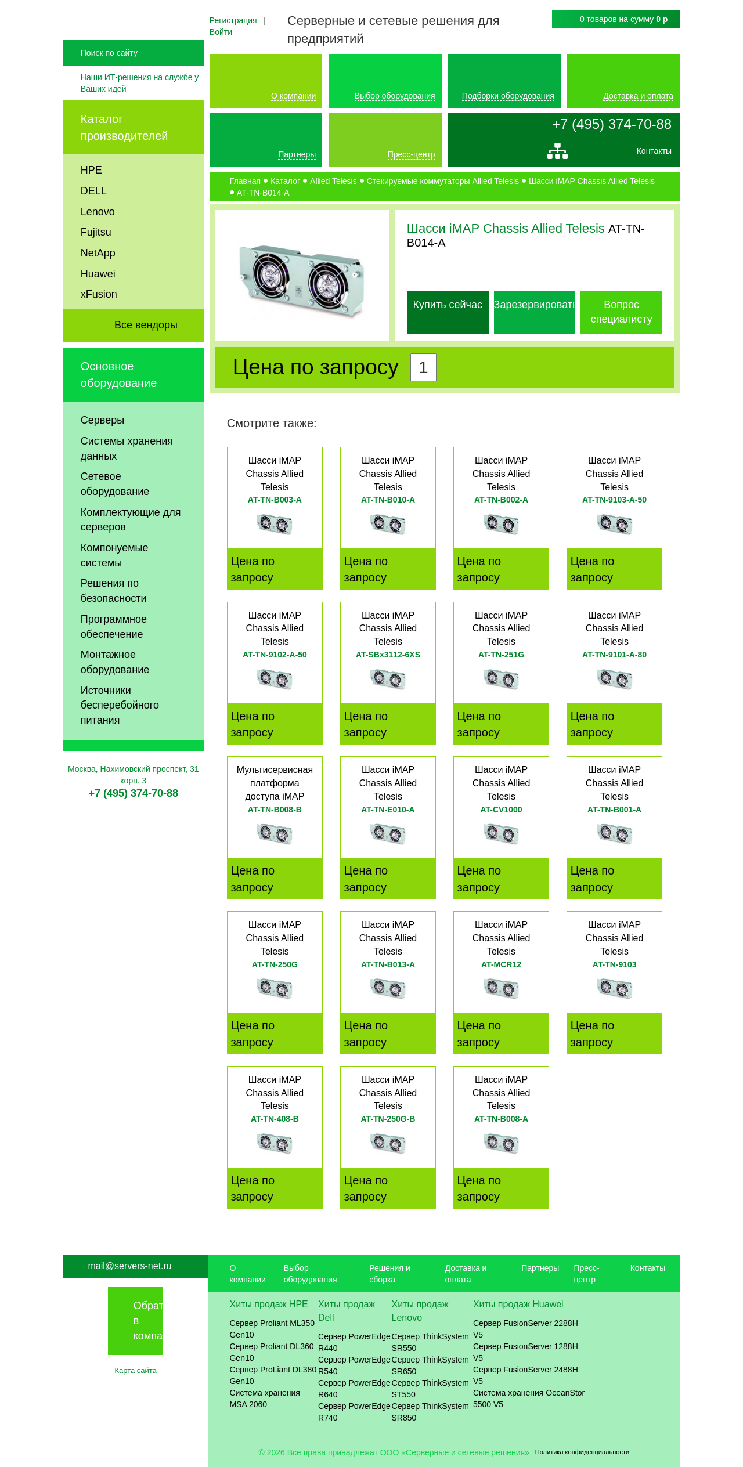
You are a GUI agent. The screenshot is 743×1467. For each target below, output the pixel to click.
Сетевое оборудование (115, 515)
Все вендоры (146, 356)
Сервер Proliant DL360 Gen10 (271, 1352)
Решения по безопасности (114, 622)
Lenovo (98, 242)
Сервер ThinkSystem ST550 (430, 1388)
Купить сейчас (447, 304)
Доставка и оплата (638, 95)
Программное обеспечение (114, 658)
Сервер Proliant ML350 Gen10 (272, 1328)
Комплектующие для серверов (131, 551)
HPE (91, 201)
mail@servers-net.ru (129, 1266)
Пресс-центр (411, 154)
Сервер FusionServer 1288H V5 (525, 1352)
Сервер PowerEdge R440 (354, 1342)
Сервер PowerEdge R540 (354, 1365)
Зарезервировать (536, 304)
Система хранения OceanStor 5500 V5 (529, 1398)
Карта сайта (135, 1370)
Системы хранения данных (127, 480)
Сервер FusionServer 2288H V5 (525, 1328)
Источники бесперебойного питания (120, 736)
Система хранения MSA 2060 (264, 1398)
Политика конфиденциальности (582, 1451)
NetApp (98, 284)
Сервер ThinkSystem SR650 (430, 1365)
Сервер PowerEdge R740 (354, 1411)
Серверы (102, 451)
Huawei (98, 305)
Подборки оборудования (508, 95)
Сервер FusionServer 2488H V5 (525, 1375)
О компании (293, 95)
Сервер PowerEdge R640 (354, 1388)
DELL (94, 222)
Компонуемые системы (115, 586)
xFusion (99, 325)
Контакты (654, 153)
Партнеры (297, 154)
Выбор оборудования (395, 95)
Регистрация (233, 20)
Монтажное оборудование (115, 693)
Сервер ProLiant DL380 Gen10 (272, 1375)
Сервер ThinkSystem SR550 (430, 1342)
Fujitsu (96, 263)
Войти (221, 32)
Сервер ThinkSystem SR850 (430, 1411)
